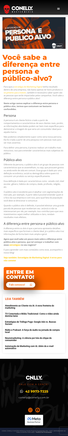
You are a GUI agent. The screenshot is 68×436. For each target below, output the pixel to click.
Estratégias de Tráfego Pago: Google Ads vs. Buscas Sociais (30, 323)
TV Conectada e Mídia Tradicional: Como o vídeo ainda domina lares (32, 314)
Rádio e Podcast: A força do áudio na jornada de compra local (32, 331)
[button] (58, 9)
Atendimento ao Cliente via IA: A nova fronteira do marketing (29, 306)
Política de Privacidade (44, 432)
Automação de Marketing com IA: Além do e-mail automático (29, 347)
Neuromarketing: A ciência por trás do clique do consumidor (28, 339)
